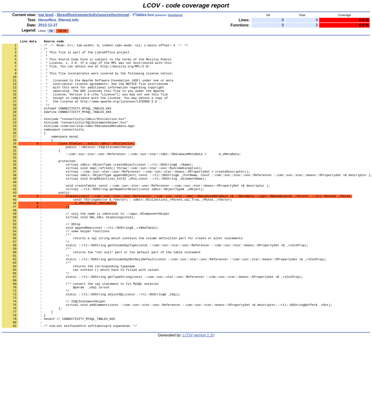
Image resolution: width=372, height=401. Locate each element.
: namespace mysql (40, 156)
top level (46, 15)
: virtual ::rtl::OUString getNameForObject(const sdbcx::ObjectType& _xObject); (103, 219)
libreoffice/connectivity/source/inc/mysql (93, 15)
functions (175, 15)
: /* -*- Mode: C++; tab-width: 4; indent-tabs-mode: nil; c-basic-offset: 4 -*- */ (95, 46)
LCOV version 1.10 (198, 393)
